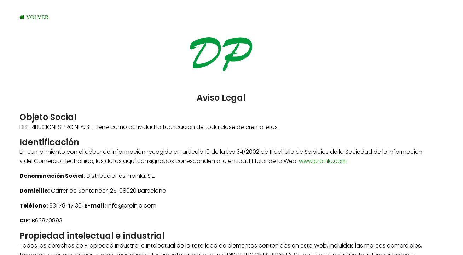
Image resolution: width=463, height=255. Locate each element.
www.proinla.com (323, 161)
